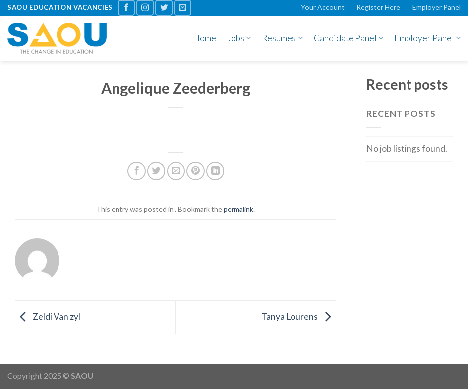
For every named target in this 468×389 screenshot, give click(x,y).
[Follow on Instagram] (145, 8)
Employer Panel (436, 7)
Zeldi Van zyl (47, 316)
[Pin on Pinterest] (195, 171)
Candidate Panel (348, 38)
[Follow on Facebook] (126, 8)
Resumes (282, 38)
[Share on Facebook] (136, 171)
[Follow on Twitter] (164, 8)
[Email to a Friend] (176, 171)
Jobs (239, 38)
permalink (238, 209)
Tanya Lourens (298, 316)
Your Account (323, 7)
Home (204, 38)
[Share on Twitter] (156, 171)
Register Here (378, 7)
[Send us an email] (182, 8)
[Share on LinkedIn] (215, 171)
